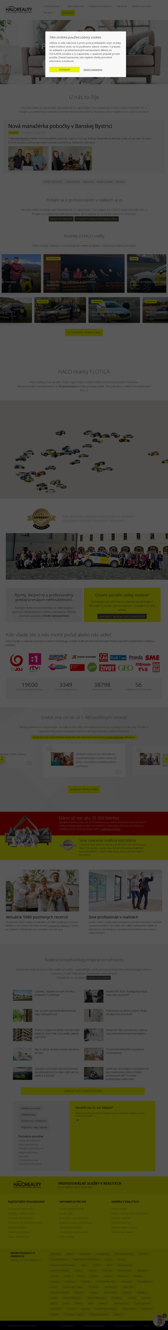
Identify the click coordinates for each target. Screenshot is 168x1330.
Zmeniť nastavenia (93, 69)
